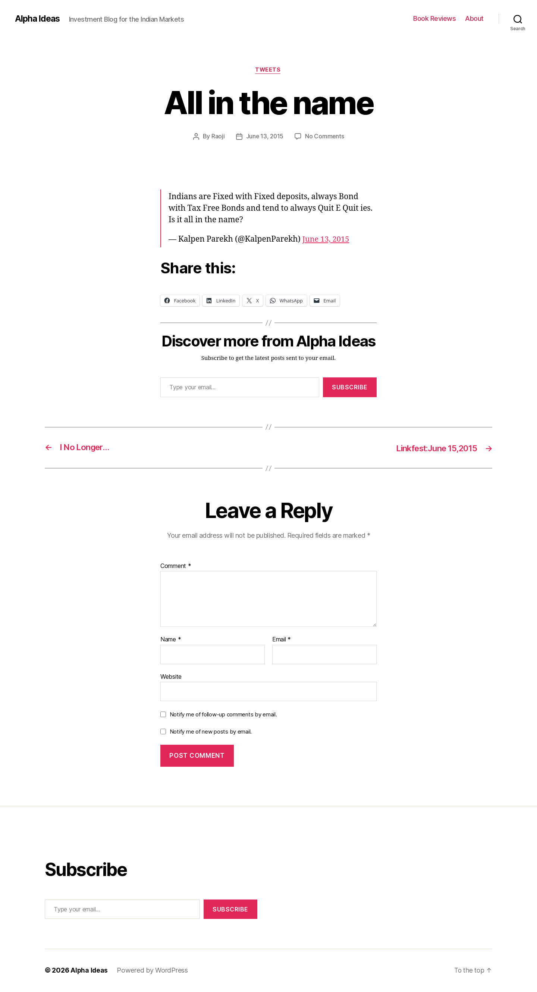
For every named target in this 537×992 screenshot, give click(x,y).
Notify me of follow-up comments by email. (223, 715)
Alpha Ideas (38, 18)
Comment (175, 566)
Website (171, 677)
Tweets (268, 70)
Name (170, 640)
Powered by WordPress (153, 971)
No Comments (325, 137)
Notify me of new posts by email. (211, 731)
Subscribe (350, 388)
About (474, 18)
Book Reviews (434, 18)
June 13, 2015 (264, 137)
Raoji (217, 137)
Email (281, 640)
